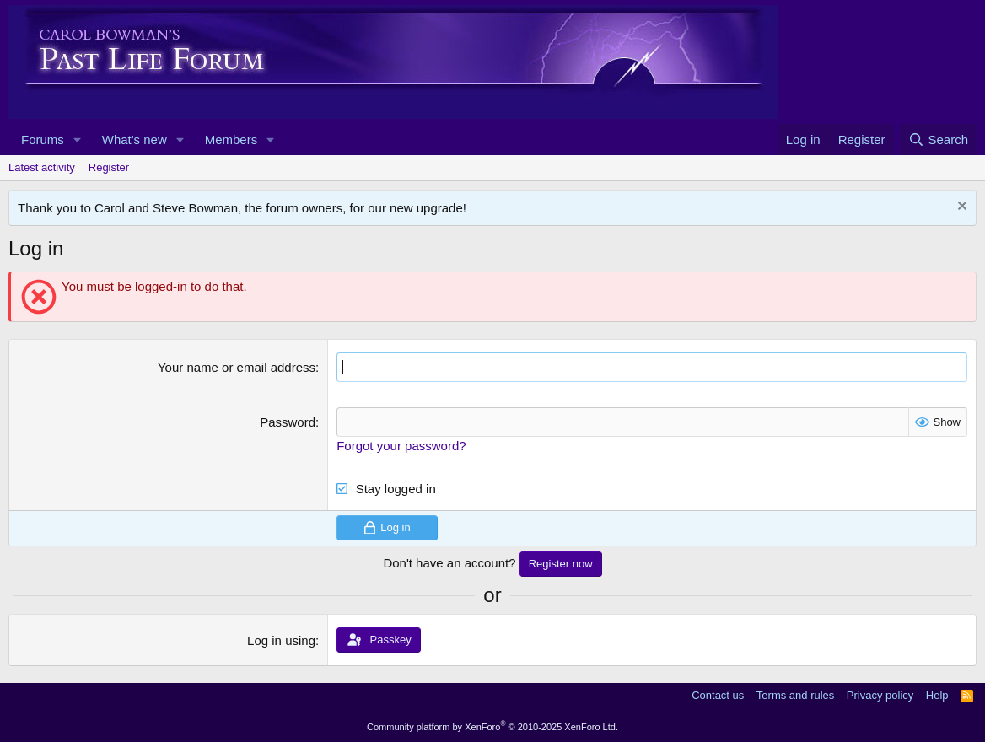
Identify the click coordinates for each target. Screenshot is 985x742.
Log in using (281, 640)
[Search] (938, 139)
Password (287, 422)
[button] (77, 139)
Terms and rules (795, 695)
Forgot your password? (401, 445)
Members (231, 139)
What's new (134, 139)
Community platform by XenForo (492, 727)
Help (937, 695)
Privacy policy (880, 695)
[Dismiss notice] (960, 208)
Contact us (718, 695)
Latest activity (41, 167)
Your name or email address (236, 367)
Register (109, 167)
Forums (42, 139)
